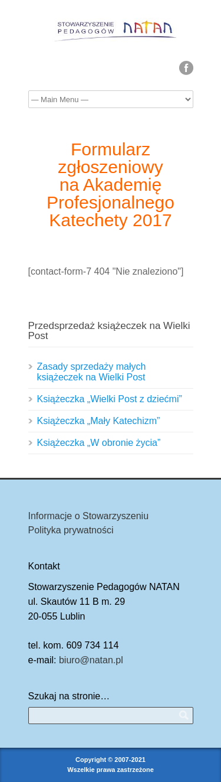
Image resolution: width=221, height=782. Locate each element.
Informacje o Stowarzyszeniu (88, 516)
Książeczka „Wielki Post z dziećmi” (109, 399)
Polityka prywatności (71, 530)
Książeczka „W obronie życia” (99, 443)
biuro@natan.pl (91, 660)
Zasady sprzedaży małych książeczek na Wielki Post (91, 371)
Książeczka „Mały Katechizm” (98, 421)
